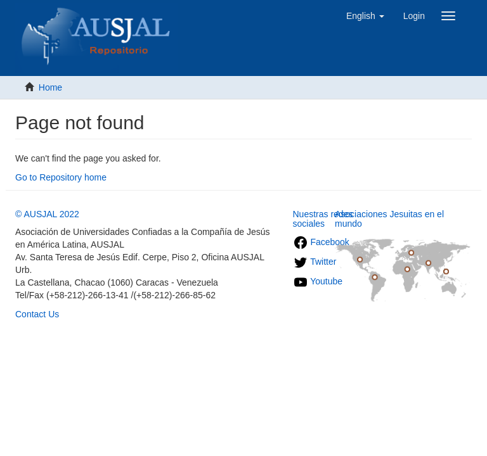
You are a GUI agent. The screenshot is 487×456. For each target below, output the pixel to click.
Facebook (321, 242)
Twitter (315, 261)
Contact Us (37, 314)
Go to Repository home (61, 177)
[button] (365, 16)
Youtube (318, 281)
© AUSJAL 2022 (47, 214)
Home (50, 87)
